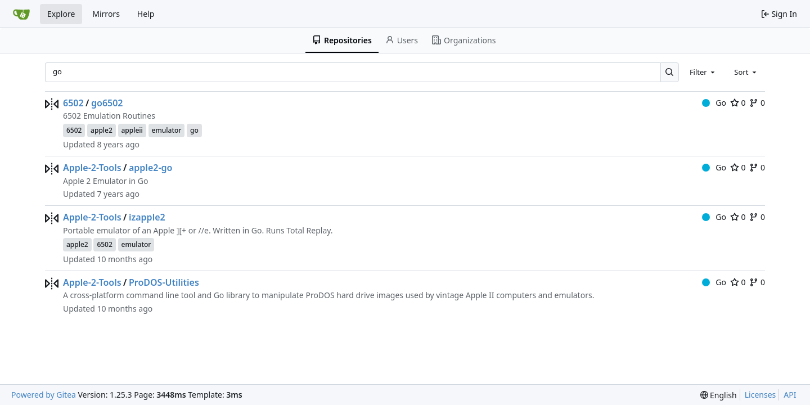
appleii (132, 130)
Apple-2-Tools (92, 167)
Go (714, 102)
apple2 (101, 130)
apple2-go (150, 167)
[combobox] (703, 72)
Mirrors (106, 13)
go (194, 130)
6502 (73, 103)
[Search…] (669, 72)
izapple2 (147, 217)
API (790, 394)
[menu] (718, 395)
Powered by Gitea (43, 394)
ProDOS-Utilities (164, 282)
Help (146, 13)
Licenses (760, 394)
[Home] (21, 14)
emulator (167, 130)
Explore (61, 13)
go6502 (107, 103)
